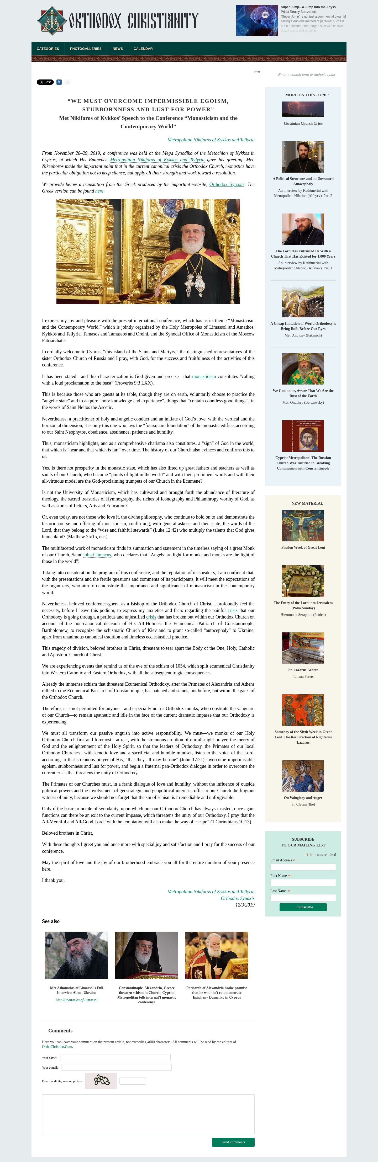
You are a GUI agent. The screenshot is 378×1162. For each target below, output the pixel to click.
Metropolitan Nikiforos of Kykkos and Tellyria (211, 139)
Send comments (233, 1142)
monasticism (204, 376)
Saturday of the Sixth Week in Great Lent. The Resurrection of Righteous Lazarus (303, 737)
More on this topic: (307, 95)
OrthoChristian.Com (57, 1047)
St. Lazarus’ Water (303, 670)
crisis (233, 610)
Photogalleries (86, 49)
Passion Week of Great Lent (303, 548)
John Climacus (97, 554)
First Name (280, 875)
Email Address (283, 860)
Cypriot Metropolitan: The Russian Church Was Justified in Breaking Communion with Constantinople (303, 463)
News (118, 49)
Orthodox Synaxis (226, 184)
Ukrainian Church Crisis (303, 123)
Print (257, 72)
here (99, 191)
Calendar (143, 49)
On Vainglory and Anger (303, 798)
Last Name (280, 890)
